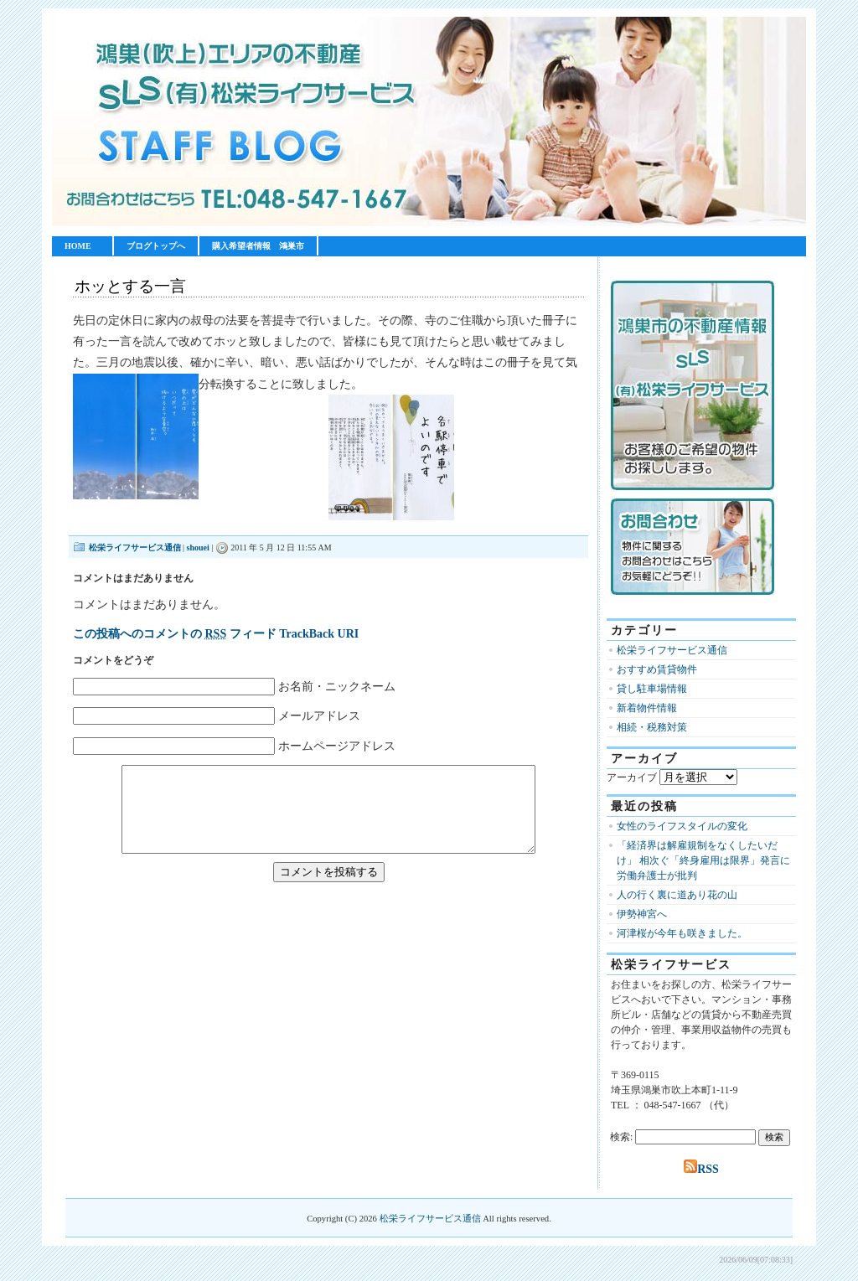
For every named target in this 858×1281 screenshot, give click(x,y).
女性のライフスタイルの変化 (682, 826)
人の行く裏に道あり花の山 (677, 895)
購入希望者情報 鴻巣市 (258, 246)
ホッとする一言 (130, 286)
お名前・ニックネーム (336, 686)
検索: (621, 1137)
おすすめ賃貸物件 (657, 669)
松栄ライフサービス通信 (135, 547)
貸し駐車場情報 (652, 689)
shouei (198, 547)
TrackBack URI (319, 634)
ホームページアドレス (336, 746)
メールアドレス (319, 716)
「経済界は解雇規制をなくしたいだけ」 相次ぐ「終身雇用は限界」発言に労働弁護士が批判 (703, 860)
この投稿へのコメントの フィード (175, 634)
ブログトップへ (156, 246)
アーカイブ (632, 777)
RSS (701, 1169)
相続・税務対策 (652, 727)
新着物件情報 (647, 708)
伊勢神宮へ (642, 914)
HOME (78, 246)
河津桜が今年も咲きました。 (682, 933)
